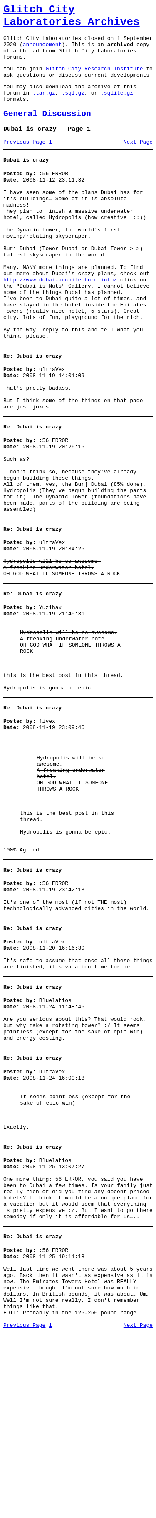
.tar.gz (43, 107)
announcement (42, 51)
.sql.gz (73, 107)
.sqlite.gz (117, 107)
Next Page (138, 162)
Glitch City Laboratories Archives (71, 18)
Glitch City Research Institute (94, 79)
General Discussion (47, 131)
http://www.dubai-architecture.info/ (60, 322)
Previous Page (24, 162)
